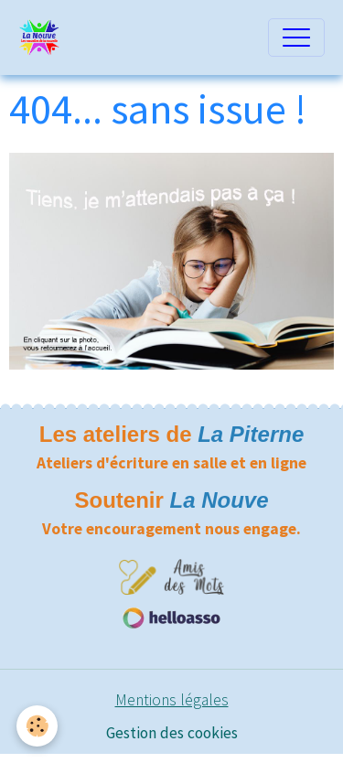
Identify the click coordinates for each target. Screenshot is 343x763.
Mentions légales (172, 700)
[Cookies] (37, 726)
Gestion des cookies (172, 733)
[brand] (44, 37)
